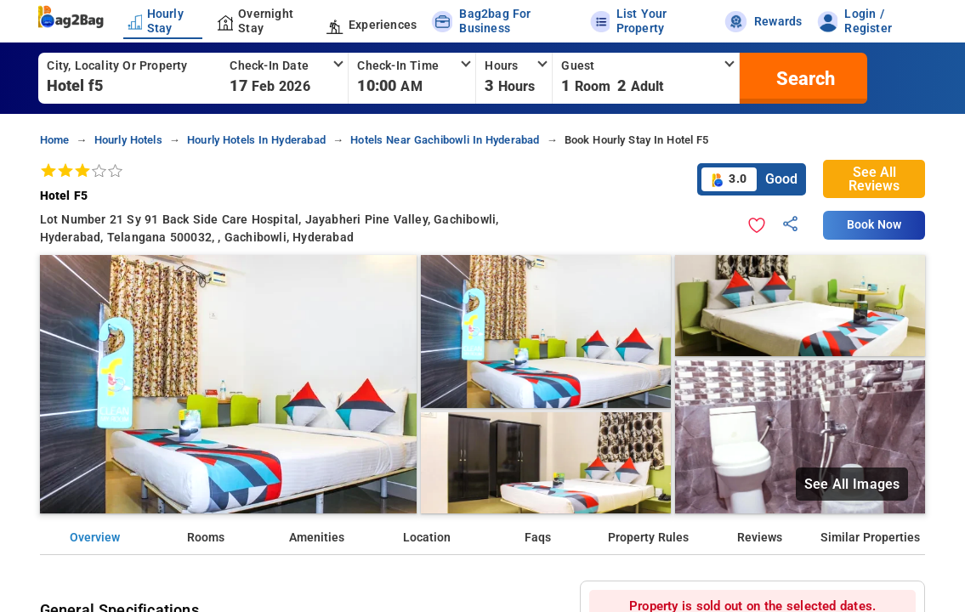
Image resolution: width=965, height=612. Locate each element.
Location (427, 537)
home (55, 139)
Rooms (205, 537)
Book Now (874, 225)
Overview (95, 537)
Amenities (316, 537)
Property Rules (648, 537)
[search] (803, 78)
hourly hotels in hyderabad (256, 139)
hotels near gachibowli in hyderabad (444, 139)
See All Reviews (874, 179)
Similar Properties (870, 537)
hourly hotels (128, 139)
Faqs (538, 537)
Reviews (759, 537)
